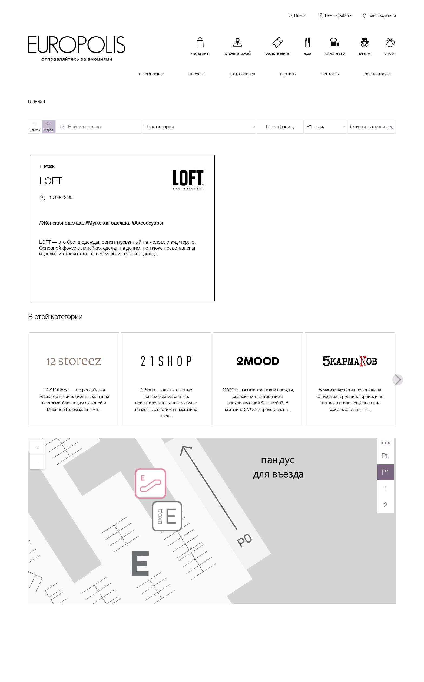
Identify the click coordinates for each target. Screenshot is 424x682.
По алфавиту (280, 126)
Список (35, 130)
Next (397, 379)
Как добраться (379, 15)
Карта (48, 130)
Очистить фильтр (369, 126)
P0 (386, 456)
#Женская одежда (61, 223)
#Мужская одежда (107, 223)
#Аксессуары (147, 223)
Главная (36, 101)
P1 (386, 472)
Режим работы (338, 15)
